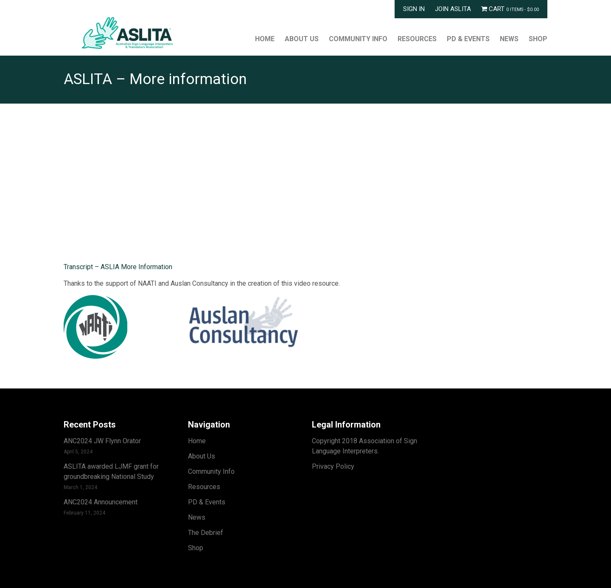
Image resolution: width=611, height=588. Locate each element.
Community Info (358, 39)
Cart (510, 9)
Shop (538, 39)
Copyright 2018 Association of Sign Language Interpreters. (364, 446)
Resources (417, 39)
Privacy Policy (333, 466)
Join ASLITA (453, 9)
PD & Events (468, 39)
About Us (302, 39)
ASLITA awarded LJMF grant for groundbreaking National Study (111, 471)
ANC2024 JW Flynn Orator (102, 441)
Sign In (414, 9)
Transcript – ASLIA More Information (118, 267)
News (509, 39)
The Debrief (205, 533)
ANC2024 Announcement (100, 502)
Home (265, 39)
